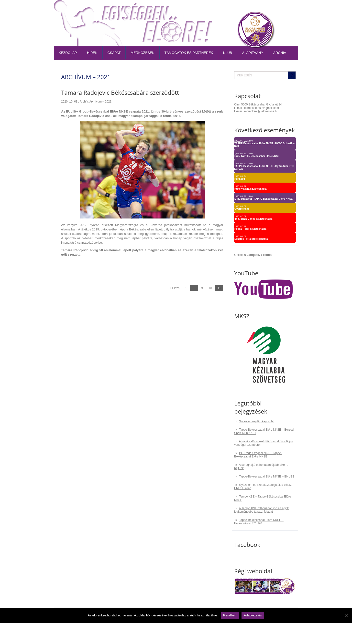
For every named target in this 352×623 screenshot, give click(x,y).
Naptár (255, 8)
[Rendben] (345, 615)
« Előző (174, 288)
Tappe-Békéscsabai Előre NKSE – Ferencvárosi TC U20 (259, 521)
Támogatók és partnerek (189, 53)
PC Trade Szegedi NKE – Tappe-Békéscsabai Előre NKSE (258, 454)
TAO (269, 8)
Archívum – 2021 (100, 101)
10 (210, 288)
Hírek (92, 53)
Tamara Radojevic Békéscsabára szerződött (120, 92)
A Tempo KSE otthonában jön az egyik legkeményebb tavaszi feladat (261, 510)
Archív (279, 53)
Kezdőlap (68, 53)
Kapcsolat (286, 8)
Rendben (230, 615)
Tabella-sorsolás (228, 8)
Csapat (114, 53)
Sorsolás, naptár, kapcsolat (256, 421)
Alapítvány (252, 53)
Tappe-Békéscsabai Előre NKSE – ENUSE (267, 476)
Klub (227, 53)
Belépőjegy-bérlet (191, 8)
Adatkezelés (253, 615)
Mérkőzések (142, 53)
